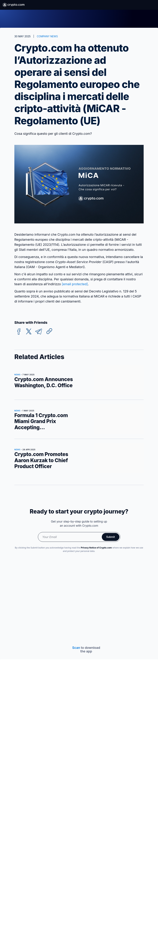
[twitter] (28, 331)
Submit (110, 536)
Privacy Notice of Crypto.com (96, 547)
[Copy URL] (49, 331)
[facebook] (18, 331)
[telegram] (38, 331)
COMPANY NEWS (47, 36)
